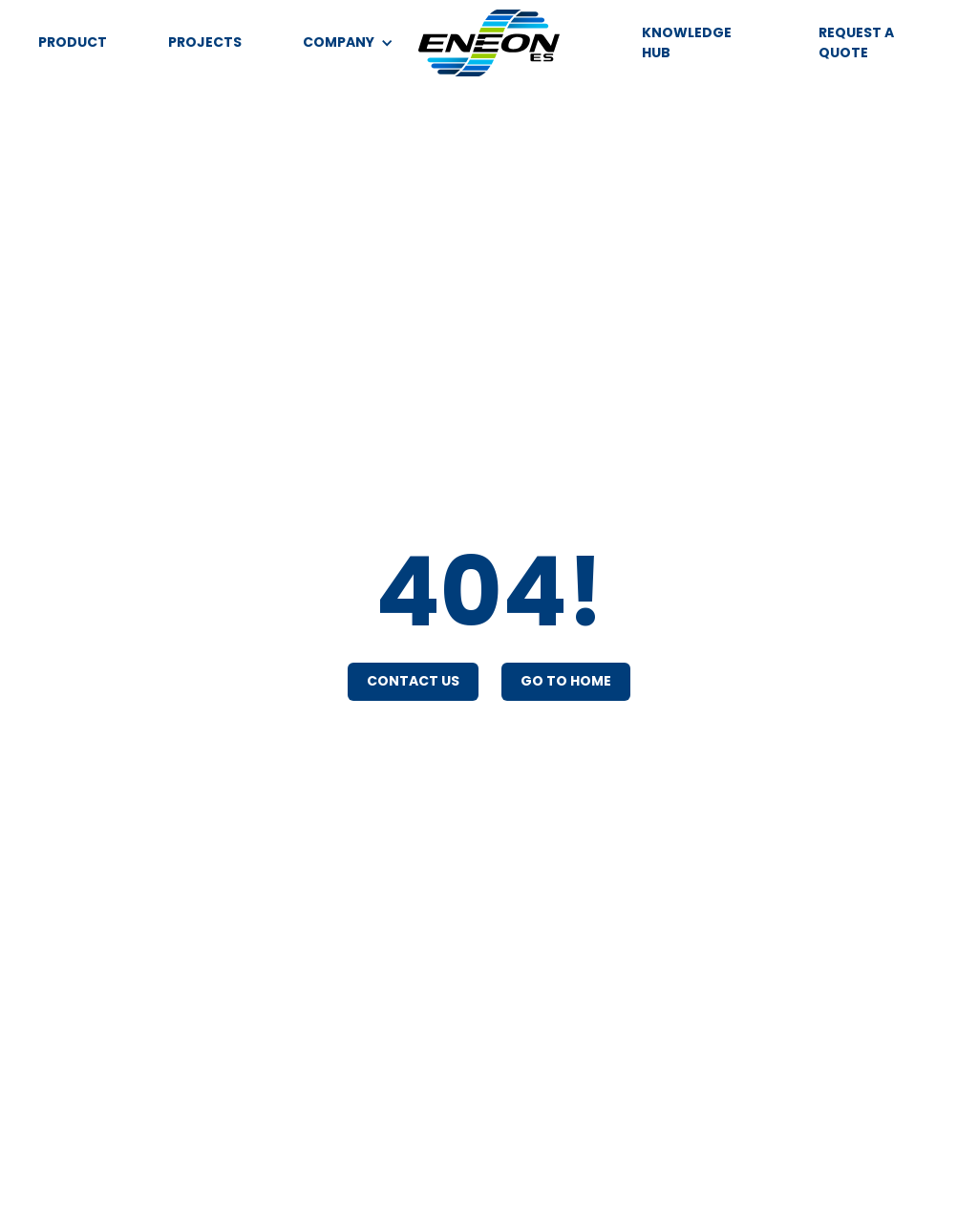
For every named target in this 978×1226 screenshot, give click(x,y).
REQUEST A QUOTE (856, 42)
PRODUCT (72, 42)
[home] (489, 43)
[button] (348, 42)
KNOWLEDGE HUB (687, 42)
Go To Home (566, 680)
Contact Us (413, 680)
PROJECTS (205, 42)
